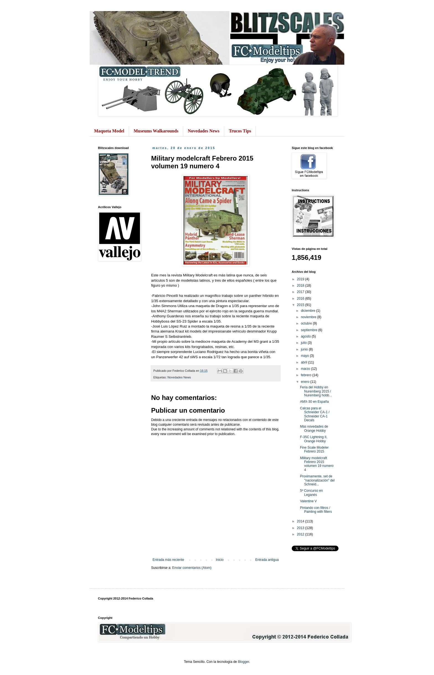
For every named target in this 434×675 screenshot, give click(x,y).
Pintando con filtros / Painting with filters (316, 510)
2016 (301, 298)
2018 (301, 285)
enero (305, 382)
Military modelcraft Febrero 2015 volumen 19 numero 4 (317, 464)
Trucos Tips (240, 131)
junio (305, 349)
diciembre (308, 311)
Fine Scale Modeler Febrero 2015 (314, 449)
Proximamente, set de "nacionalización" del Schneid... (317, 480)
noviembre (309, 317)
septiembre (309, 330)
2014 (301, 521)
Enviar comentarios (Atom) (191, 568)
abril (304, 362)
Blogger (243, 662)
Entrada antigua (267, 560)
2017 (301, 292)
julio (304, 343)
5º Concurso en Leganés (311, 492)
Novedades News (203, 131)
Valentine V (308, 501)
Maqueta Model (109, 131)
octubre (307, 323)
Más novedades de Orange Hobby (314, 428)
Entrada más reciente (168, 560)
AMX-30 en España (314, 402)
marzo (306, 369)
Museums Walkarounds (156, 131)
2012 (301, 534)
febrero (306, 375)
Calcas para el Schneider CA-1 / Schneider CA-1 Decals (314, 414)
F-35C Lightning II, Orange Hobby (313, 439)
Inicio (220, 560)
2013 (301, 528)
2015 (301, 305)
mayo (305, 356)
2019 (301, 279)
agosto (306, 336)
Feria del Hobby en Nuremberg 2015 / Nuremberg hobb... (316, 391)
